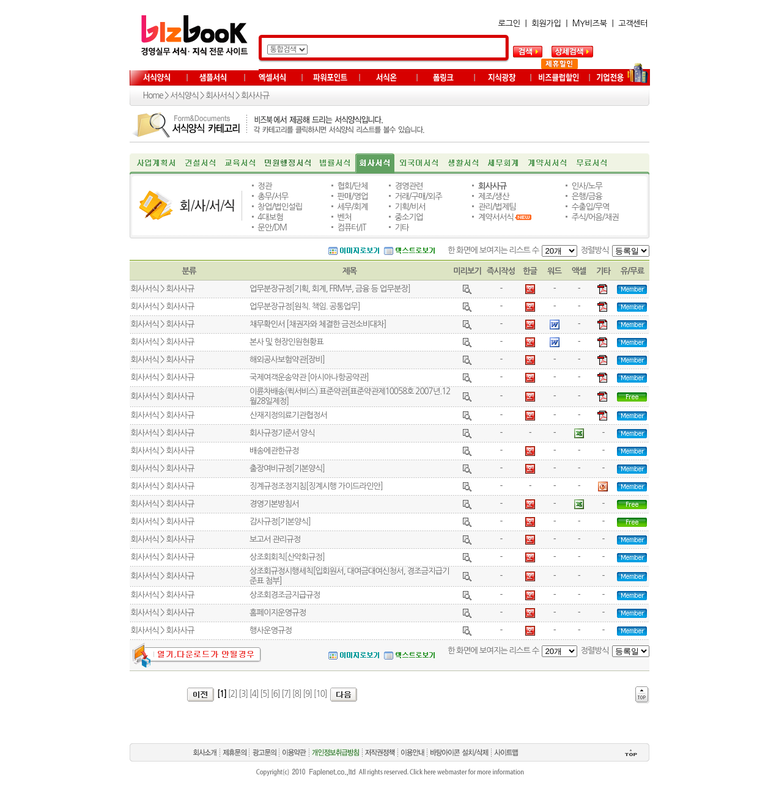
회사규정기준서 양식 (282, 433)
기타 (402, 228)
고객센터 (633, 24)
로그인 (509, 24)
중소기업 (409, 217)
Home (153, 96)
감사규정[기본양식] (280, 522)
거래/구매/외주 (418, 196)
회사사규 (255, 96)
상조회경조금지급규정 (284, 595)
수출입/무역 (591, 207)
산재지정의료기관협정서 (288, 415)
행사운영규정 (270, 630)
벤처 (344, 217)
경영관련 (409, 186)
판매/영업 (352, 196)
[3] (243, 694)
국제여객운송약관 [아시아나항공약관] (309, 377)
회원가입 (546, 24)
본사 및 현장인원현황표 (286, 342)
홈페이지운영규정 (277, 613)
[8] (296, 694)
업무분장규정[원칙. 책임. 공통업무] (304, 306)
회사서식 (219, 96)
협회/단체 (352, 186)
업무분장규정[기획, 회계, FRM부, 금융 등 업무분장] (329, 289)
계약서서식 (496, 217)
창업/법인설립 (279, 207)
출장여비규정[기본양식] (287, 468)
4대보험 (270, 217)
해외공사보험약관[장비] (287, 360)
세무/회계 (352, 207)
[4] (254, 694)
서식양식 (184, 96)
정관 (264, 186)
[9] (307, 694)
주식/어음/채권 (595, 217)
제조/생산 (493, 196)
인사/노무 (587, 186)
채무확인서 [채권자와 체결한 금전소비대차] (317, 324)
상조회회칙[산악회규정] (287, 557)
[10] (320, 694)
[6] (275, 694)
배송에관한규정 (274, 451)
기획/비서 (410, 207)
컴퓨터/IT (351, 228)
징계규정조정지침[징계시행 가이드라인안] (316, 486)
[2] (232, 694)
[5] (264, 694)
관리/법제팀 (497, 207)
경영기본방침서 (274, 504)
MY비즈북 (589, 24)
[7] (285, 694)
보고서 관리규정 (274, 539)
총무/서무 (272, 196)
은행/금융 (587, 196)
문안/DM (272, 228)
